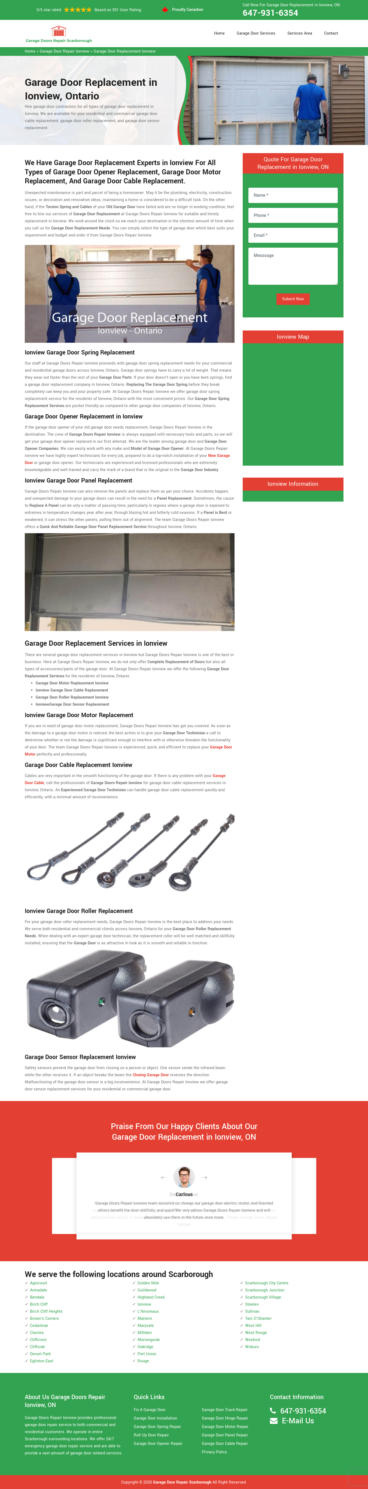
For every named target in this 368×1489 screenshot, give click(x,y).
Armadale (38, 1290)
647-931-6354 (270, 13)
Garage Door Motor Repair (225, 1427)
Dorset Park (40, 1354)
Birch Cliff (39, 1304)
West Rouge (256, 1333)
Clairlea (37, 1333)
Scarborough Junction (264, 1290)
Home (219, 33)
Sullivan (252, 1311)
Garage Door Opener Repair (158, 1443)
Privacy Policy (214, 1452)
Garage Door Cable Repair (225, 1443)
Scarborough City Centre (266, 1283)
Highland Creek (151, 1297)
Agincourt (38, 1283)
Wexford (252, 1340)
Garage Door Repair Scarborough (182, 1482)
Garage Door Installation (155, 1418)
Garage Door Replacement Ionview (125, 51)
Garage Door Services (256, 33)
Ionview (144, 1304)
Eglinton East (41, 1361)
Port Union (147, 1354)
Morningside (149, 1340)
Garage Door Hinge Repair (225, 1418)
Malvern (145, 1318)
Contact (331, 33)
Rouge (143, 1361)
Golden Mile (148, 1283)
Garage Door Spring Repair (157, 1427)
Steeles (252, 1304)
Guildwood (147, 1290)
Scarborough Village (263, 1297)
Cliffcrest (38, 1340)
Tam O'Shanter (258, 1318)
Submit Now (293, 299)
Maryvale (146, 1326)
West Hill (253, 1326)
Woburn (252, 1347)
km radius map (293, 403)
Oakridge (145, 1347)
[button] (168, 1177)
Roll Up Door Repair (151, 1435)
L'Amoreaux (148, 1311)
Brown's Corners (44, 1318)
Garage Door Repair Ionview (64, 51)
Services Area (299, 33)
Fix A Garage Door (150, 1410)
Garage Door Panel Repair (225, 1435)
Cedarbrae (39, 1326)
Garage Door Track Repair (225, 1410)
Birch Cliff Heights (46, 1311)
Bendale (37, 1297)
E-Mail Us (298, 1421)
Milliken (145, 1333)
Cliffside (37, 1347)
